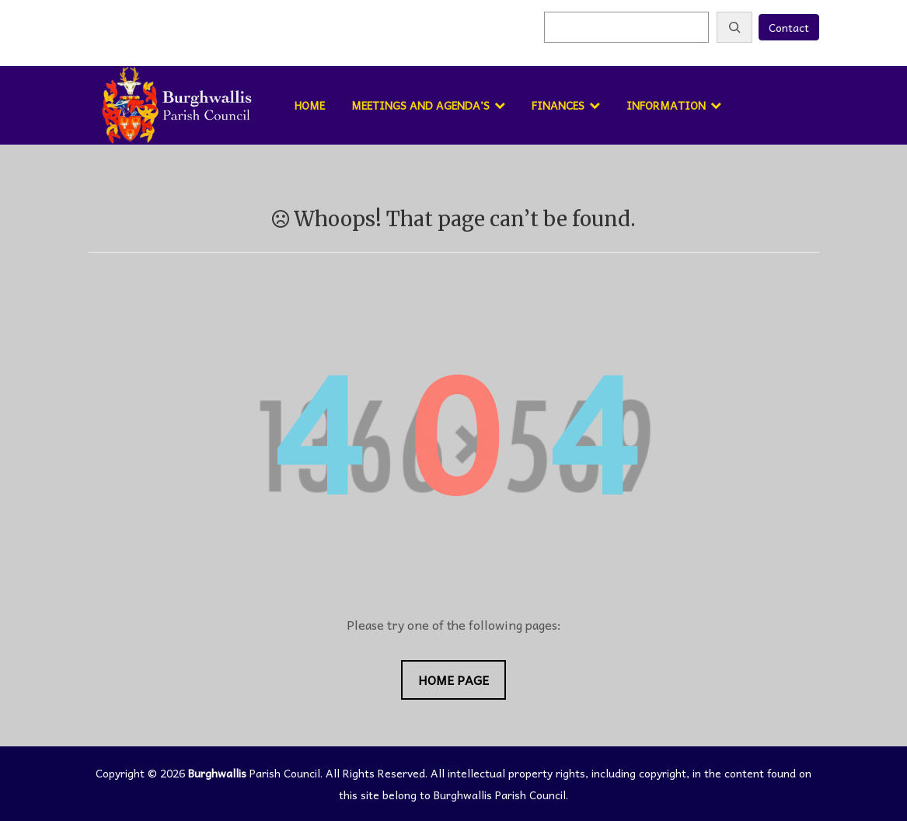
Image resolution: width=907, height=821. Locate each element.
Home (310, 105)
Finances (558, 105)
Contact (789, 27)
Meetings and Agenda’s (420, 105)
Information (666, 105)
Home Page (453, 679)
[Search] (734, 27)
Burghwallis (217, 772)
